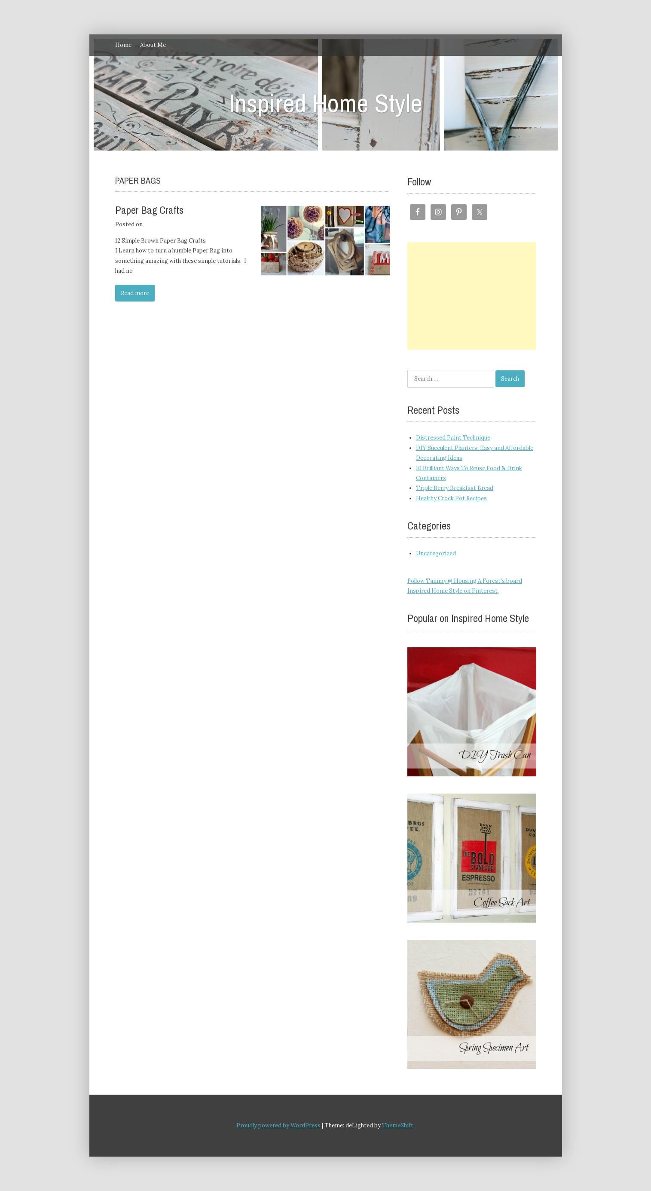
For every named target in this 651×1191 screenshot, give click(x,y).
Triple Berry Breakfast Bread (454, 488)
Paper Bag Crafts (149, 210)
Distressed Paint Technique (453, 437)
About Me (153, 45)
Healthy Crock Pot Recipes (451, 498)
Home (123, 45)
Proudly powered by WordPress (278, 1125)
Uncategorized (436, 553)
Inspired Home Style (325, 103)
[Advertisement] (471, 296)
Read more (135, 293)
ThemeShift (397, 1125)
